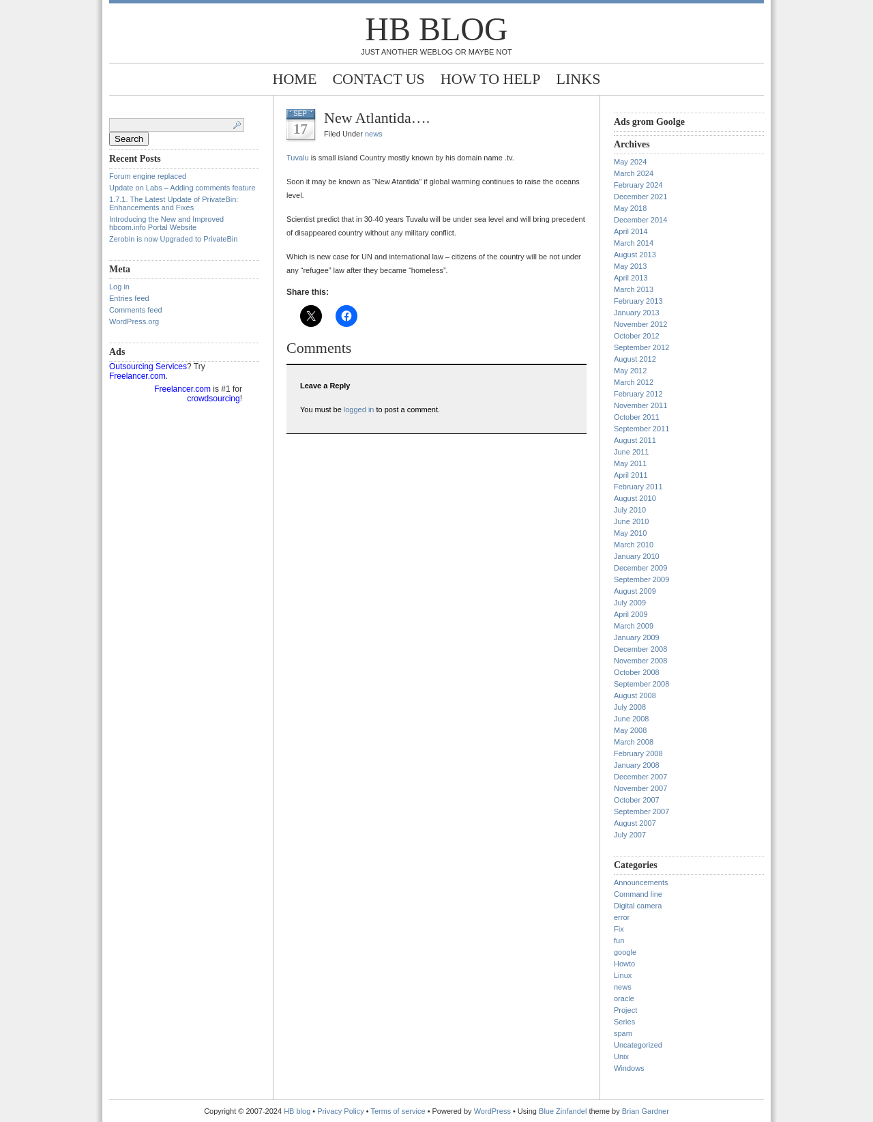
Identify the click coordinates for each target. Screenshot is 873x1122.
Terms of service (398, 1111)
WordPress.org (134, 321)
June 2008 (631, 719)
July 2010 (630, 510)
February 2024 (638, 185)
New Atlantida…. (377, 117)
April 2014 (631, 231)
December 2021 (640, 196)
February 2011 (638, 487)
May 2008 (630, 730)
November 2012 (640, 324)
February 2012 (638, 394)
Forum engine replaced (147, 176)
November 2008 (640, 661)
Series (624, 1022)
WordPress (492, 1111)
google (625, 952)
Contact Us (378, 78)
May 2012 (630, 370)
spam (623, 1033)
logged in (359, 409)
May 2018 (630, 208)
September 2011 (641, 429)
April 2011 (631, 475)
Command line (638, 894)
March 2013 (633, 289)
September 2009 (641, 579)
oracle (624, 998)
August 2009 (635, 591)
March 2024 (633, 173)
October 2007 (637, 800)
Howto (624, 964)
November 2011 (640, 405)
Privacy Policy (341, 1111)
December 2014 (640, 220)
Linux (623, 975)
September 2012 (641, 347)
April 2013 (631, 278)
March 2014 (633, 243)
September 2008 (641, 684)
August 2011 (635, 440)
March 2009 (633, 626)
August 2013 (635, 254)
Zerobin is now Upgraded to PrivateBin (173, 239)
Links (579, 78)
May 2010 (630, 533)
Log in (119, 287)
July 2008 (630, 707)
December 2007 (640, 777)
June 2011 (631, 452)
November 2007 (640, 788)
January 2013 (637, 312)
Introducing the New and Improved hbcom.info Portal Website (166, 223)
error (622, 917)
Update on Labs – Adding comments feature (182, 188)
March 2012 (633, 382)
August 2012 (635, 359)
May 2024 (630, 162)
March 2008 (633, 742)
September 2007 (641, 811)
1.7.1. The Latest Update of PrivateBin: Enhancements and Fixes (173, 203)
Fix (619, 929)
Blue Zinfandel (564, 1111)
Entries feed (129, 298)
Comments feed (135, 310)
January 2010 (637, 556)
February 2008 (638, 753)
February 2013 (638, 301)
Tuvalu (297, 158)
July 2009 (630, 603)
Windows (629, 1068)
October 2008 (637, 672)
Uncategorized (638, 1045)
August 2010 (635, 498)
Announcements (641, 882)
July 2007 (630, 835)
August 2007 (635, 823)
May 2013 (630, 266)
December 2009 (640, 568)
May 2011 (630, 463)
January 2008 (637, 765)
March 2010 (633, 545)
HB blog (436, 29)
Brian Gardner (645, 1111)
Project (625, 1010)
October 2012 (637, 336)
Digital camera (638, 906)
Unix (621, 1056)
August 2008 (635, 695)
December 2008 (640, 649)
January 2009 (637, 637)
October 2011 (637, 417)
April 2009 (631, 614)
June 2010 (631, 521)
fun (619, 940)
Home (295, 78)
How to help (491, 78)
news (374, 134)
